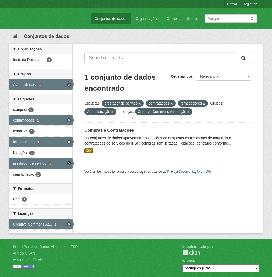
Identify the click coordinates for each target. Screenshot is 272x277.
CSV (89, 150)
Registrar (250, 4)
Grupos (173, 18)
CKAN (191, 252)
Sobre (192, 18)
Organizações (146, 18)
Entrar (232, 4)
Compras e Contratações (109, 130)
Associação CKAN (28, 260)
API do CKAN (24, 253)
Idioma (188, 260)
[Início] (15, 36)
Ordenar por (181, 76)
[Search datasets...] (160, 58)
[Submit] (252, 18)
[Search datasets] (231, 18)
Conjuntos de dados (111, 18)
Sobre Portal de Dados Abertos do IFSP (45, 247)
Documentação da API (194, 172)
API (167, 172)
